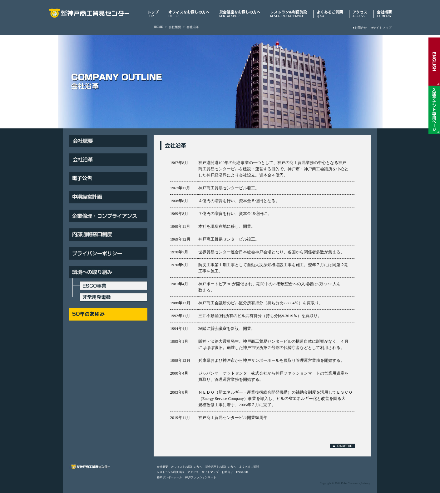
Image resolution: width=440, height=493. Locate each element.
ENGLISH (242, 472)
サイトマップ (210, 472)
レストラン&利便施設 (288, 14)
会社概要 (384, 14)
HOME (158, 26)
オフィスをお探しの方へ (189, 14)
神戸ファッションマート (200, 477)
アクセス (360, 14)
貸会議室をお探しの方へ (239, 14)
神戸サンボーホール (169, 477)
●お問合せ (360, 27)
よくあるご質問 (330, 14)
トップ (153, 14)
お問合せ (227, 472)
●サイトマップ (381, 27)
